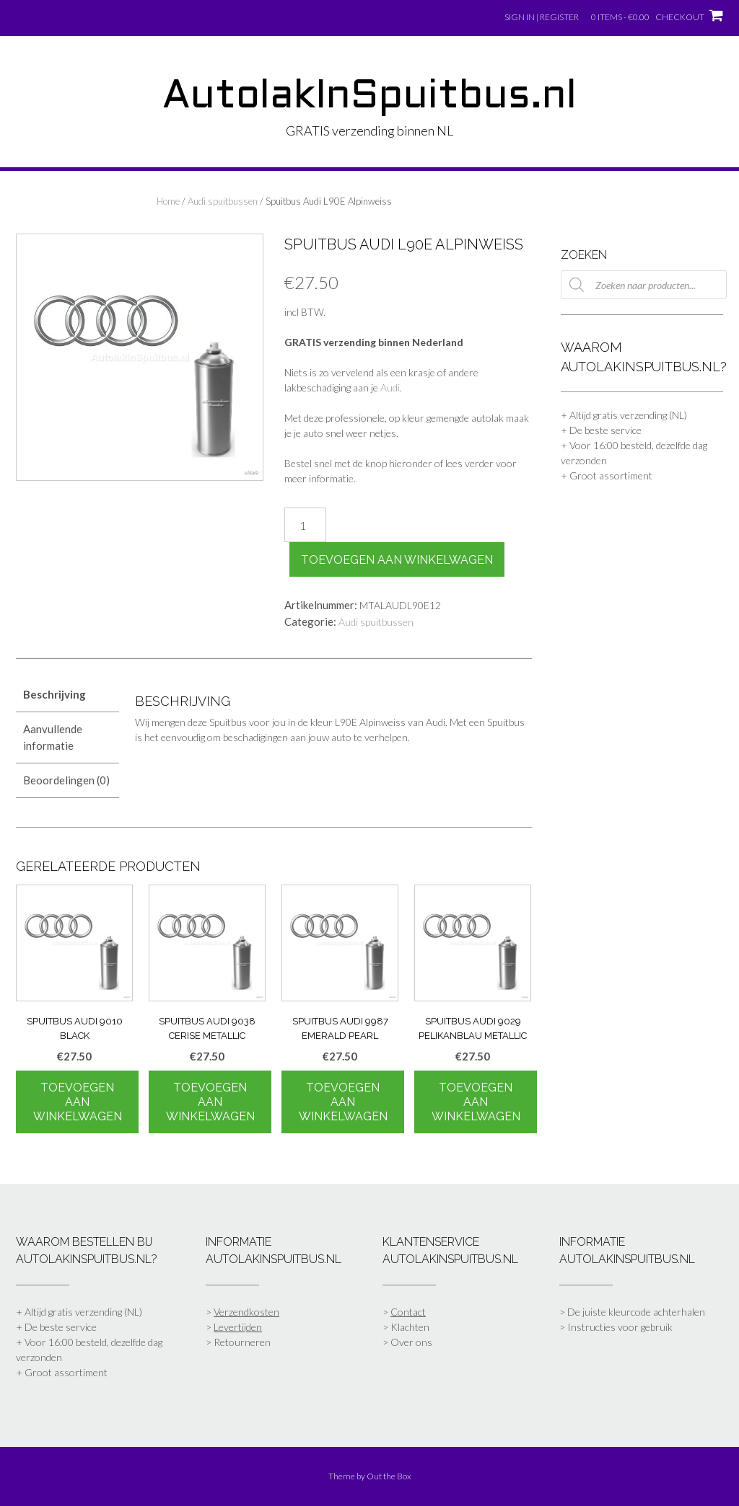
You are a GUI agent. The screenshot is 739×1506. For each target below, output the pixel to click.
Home (168, 201)
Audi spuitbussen (223, 201)
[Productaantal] (305, 525)
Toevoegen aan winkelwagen (397, 560)
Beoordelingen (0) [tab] (66, 780)
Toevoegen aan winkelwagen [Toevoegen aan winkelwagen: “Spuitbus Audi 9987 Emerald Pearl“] (343, 1102)
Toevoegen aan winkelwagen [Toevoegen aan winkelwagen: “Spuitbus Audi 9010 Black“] (77, 1102)
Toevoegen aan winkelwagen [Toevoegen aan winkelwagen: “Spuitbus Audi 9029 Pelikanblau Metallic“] (476, 1102)
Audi (390, 387)
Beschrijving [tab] (54, 694)
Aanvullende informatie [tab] (52, 737)
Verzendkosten (246, 1312)
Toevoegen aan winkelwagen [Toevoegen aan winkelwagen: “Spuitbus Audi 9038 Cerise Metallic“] (210, 1102)
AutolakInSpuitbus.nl (369, 97)
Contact (408, 1312)
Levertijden (238, 1327)
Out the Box (389, 1476)
